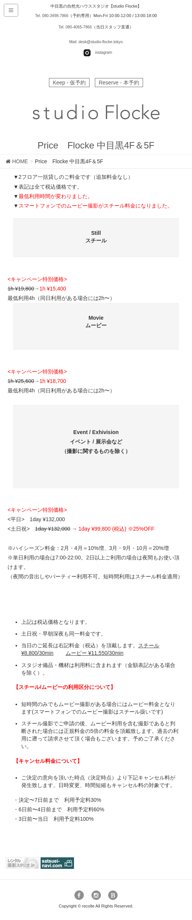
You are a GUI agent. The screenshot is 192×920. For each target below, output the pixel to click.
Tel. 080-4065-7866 (75, 27)
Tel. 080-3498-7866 (52, 15)
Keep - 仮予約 (69, 83)
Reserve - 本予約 (119, 83)
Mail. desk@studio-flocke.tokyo (96, 41)
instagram (103, 52)
